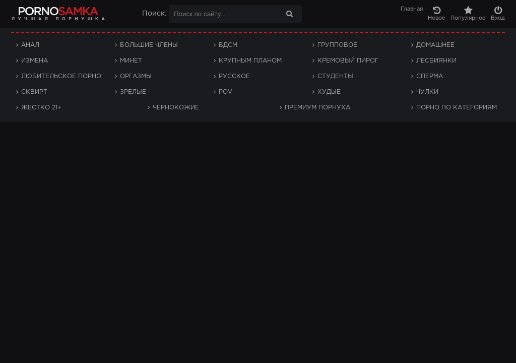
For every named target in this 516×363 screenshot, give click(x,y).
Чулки (427, 92)
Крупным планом (250, 61)
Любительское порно (61, 76)
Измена (34, 61)
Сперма (429, 76)
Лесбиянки (436, 61)
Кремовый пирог (347, 61)
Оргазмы (136, 76)
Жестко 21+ (41, 107)
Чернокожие (176, 107)
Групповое (337, 45)
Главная (412, 9)
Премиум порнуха (317, 107)
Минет (131, 61)
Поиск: (154, 14)
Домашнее (435, 45)
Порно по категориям (456, 107)
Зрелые (133, 92)
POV (225, 92)
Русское (234, 76)
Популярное (468, 13)
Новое (436, 13)
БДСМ (228, 45)
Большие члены (149, 45)
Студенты (335, 76)
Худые (329, 92)
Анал (30, 45)
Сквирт (34, 92)
